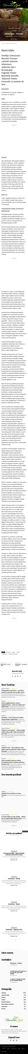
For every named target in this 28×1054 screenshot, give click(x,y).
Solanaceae (4, 654)
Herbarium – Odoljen (16, 963)
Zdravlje (3, 715)
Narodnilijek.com (10, 1046)
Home (2, 43)
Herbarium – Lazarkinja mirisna (21, 665)
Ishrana (3, 701)
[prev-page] (12, 940)
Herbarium (17, 28)
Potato (18, 652)
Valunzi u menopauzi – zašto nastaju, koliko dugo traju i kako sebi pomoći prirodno (13, 732)
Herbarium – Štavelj (14, 879)
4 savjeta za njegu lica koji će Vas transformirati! (17, 979)
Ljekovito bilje (11, 28)
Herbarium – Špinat (14, 904)
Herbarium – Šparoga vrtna (14, 929)
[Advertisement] (14, 140)
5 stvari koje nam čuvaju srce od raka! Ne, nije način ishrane (18, 972)
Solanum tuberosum (13, 654)
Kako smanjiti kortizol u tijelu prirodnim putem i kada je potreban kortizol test (12, 762)
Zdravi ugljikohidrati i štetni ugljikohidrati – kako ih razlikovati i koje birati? (13, 704)
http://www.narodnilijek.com (18, 673)
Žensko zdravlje (5, 728)
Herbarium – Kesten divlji (6, 665)
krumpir (13, 652)
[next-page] (15, 940)
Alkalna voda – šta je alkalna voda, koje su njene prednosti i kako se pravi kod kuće (13, 749)
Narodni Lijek (9, 36)
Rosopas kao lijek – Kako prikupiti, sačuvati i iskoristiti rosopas (14, 854)
